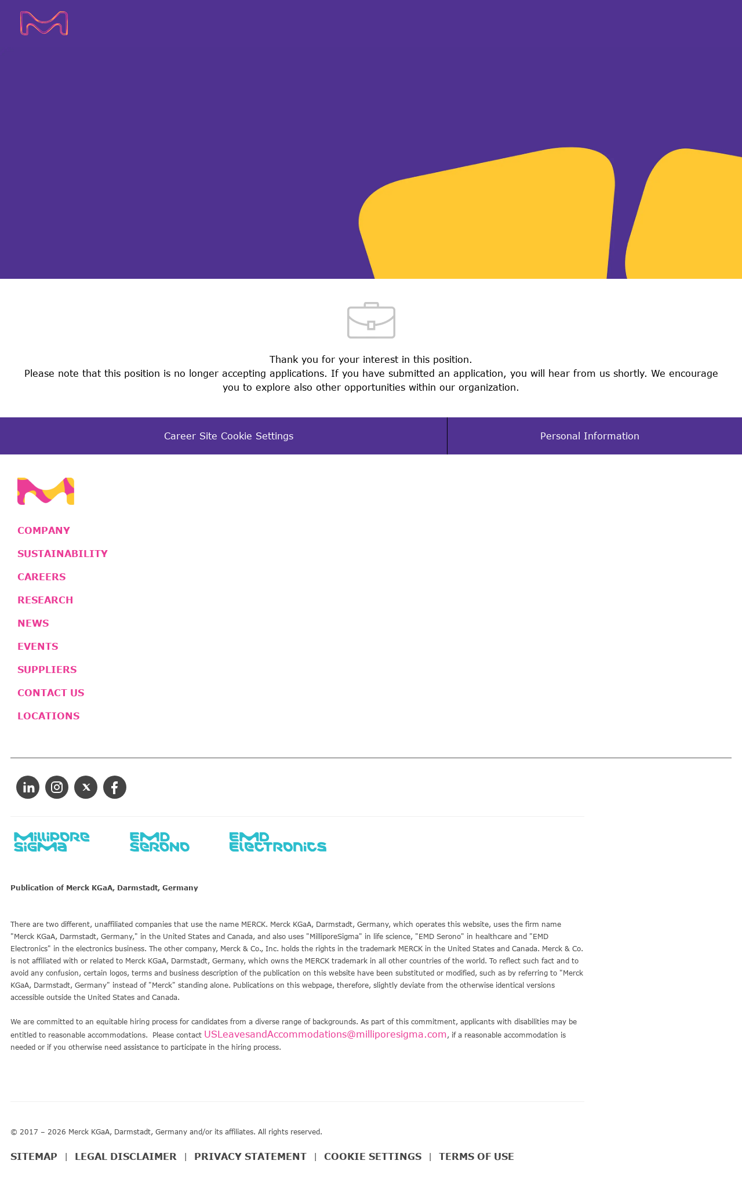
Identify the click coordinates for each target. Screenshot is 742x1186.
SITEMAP (33, 1156)
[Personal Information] (590, 435)
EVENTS (37, 646)
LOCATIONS (48, 716)
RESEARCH (45, 600)
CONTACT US (50, 692)
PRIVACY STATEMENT (250, 1156)
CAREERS (41, 577)
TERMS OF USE (476, 1156)
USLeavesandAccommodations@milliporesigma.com (325, 1034)
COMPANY (43, 530)
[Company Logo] (62, 23)
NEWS (33, 623)
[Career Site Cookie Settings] (228, 435)
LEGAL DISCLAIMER (126, 1156)
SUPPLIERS (47, 669)
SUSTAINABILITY (62, 553)
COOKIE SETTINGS (372, 1156)
